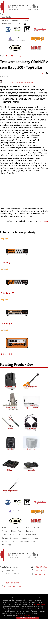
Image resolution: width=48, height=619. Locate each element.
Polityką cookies (39, 604)
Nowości (5, 527)
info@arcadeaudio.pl (12, 583)
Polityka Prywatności (27, 534)
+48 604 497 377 (40, 574)
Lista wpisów (7, 544)
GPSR (4, 541)
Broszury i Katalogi (30, 538)
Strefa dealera (8, 23)
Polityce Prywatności (23, 615)
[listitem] (17, 237)
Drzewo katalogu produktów (23, 541)
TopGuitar (43, 221)
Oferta (5, 20)
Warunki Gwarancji (10, 538)
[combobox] (14, 17)
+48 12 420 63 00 (40, 567)
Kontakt (26, 20)
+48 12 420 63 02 (40, 570)
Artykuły (37, 527)
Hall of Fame (16, 531)
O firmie (15, 20)
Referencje (30, 531)
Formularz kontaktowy (13, 586)
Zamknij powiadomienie (27, 618)
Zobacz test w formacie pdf (22, 82)
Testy (19, 56)
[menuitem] (5, 20)
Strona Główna (11, 56)
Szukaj (2, 14)
